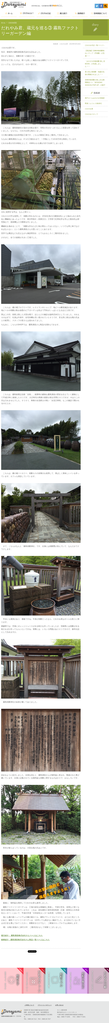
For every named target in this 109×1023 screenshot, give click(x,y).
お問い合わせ (59, 1005)
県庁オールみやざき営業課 (94, 98)
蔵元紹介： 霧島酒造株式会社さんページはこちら (22, 935)
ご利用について (29, 1005)
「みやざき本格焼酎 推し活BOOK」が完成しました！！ (95, 63)
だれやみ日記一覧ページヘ (94, 45)
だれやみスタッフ (91, 114)
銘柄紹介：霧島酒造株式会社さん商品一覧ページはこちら (25, 940)
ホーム (3, 22)
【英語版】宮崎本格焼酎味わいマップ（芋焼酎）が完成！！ (94, 53)
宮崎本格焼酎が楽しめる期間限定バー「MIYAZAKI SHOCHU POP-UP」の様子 (95, 82)
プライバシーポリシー (45, 1005)
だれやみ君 (89, 109)
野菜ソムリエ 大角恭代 (93, 103)
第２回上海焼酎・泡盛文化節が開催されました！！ (94, 73)
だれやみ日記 (12, 22)
